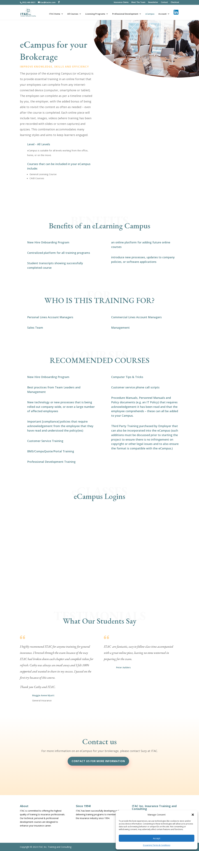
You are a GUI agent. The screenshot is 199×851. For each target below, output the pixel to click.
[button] (192, 814)
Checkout (175, 2)
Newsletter (153, 2)
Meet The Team (138, 2)
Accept (156, 838)
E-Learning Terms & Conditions (156, 845)
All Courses (72, 14)
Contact (164, 2)
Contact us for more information (98, 761)
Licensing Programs (95, 14)
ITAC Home (54, 14)
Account (162, 14)
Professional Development (125, 14)
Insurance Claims (121, 2)
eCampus (149, 14)
